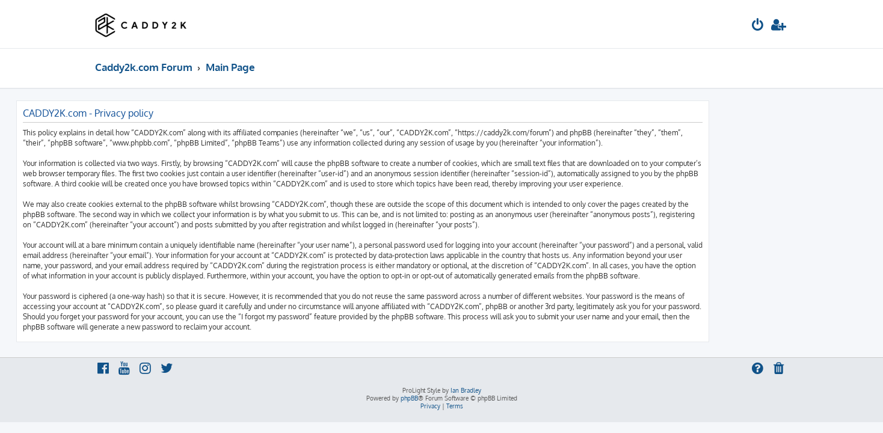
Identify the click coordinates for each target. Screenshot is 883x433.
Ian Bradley (466, 390)
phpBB (409, 398)
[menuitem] (757, 26)
